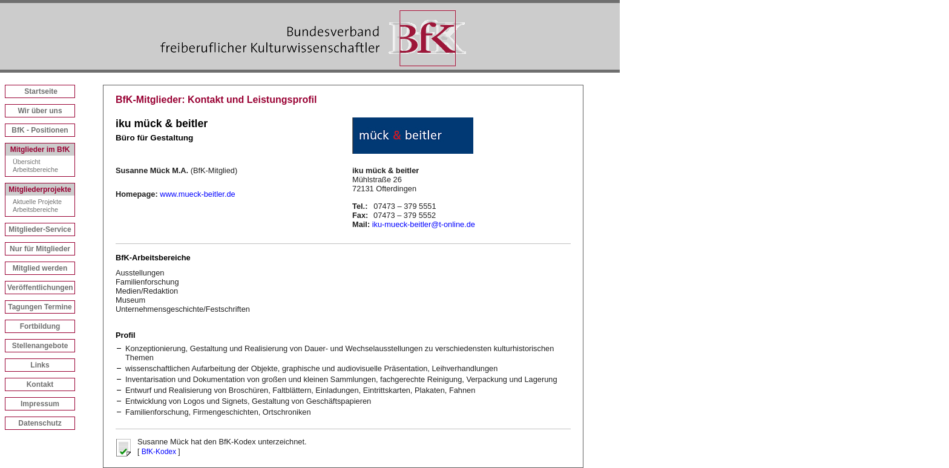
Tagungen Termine (40, 307)
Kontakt (40, 384)
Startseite (40, 91)
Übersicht (27, 161)
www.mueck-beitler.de (197, 194)
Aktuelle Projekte (37, 201)
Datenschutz (39, 423)
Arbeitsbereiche (35, 169)
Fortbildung (40, 326)
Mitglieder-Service (39, 229)
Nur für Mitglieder (40, 249)
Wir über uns (40, 111)
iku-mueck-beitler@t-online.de (423, 224)
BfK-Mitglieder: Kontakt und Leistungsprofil (216, 99)
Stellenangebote (40, 345)
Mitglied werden (40, 268)
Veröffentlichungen (40, 287)
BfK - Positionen (39, 130)
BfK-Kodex (159, 451)
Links (39, 365)
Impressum (40, 404)
